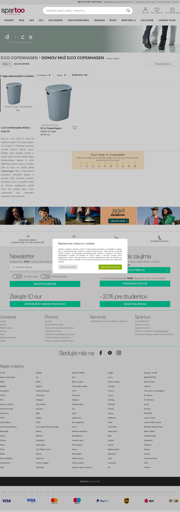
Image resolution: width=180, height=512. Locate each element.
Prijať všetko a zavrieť (110, 267)
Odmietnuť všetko (68, 267)
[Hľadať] (128, 10)
